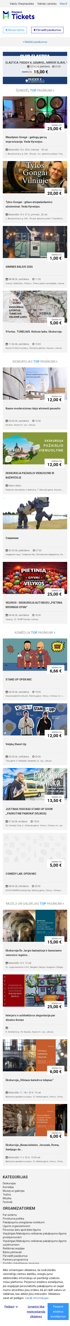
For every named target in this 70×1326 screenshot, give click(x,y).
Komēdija (8, 1187)
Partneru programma (15, 1259)
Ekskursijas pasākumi (35, 361)
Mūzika (7, 1198)
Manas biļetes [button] (14, 30)
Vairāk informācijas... (37, 1298)
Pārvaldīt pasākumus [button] (47, 30)
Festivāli (7, 1202)
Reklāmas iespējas (14, 1248)
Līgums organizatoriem (16, 1226)
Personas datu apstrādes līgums (22, 1229)
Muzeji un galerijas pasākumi (35, 903)
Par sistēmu (10, 1214)
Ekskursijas (9, 1183)
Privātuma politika (13, 1218)
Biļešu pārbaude (12, 1252)
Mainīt (63, 3)
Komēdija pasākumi (35, 632)
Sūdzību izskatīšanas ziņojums (21, 1263)
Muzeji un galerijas (14, 1190)
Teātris (7, 1194)
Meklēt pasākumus (35, 41)
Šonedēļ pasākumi (35, 90)
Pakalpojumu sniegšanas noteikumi (24, 1222)
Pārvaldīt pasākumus (15, 1255)
